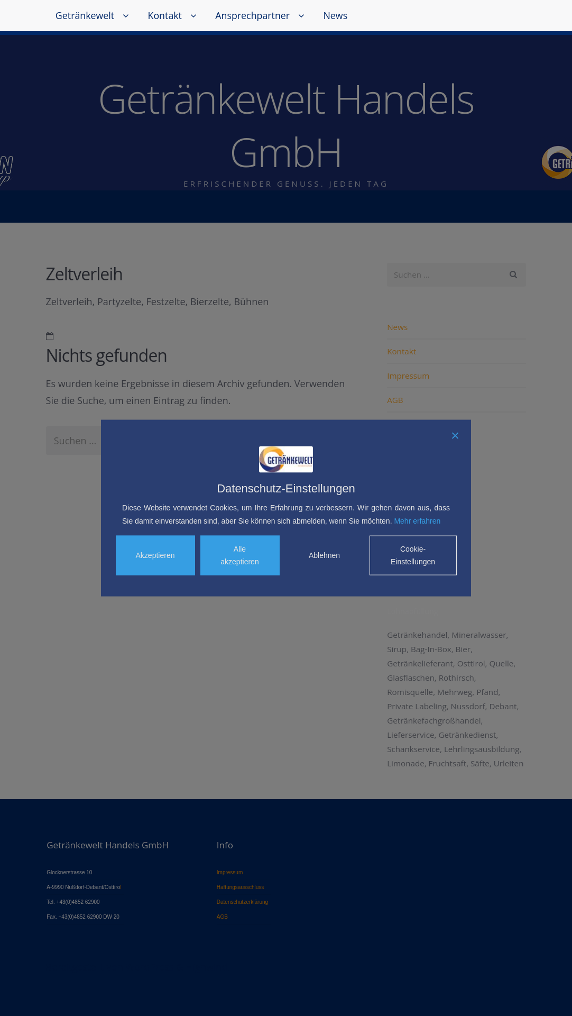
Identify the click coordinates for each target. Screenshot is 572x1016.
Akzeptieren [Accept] (155, 555)
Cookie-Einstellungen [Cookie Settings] (413, 555)
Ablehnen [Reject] (324, 555)
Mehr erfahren (417, 520)
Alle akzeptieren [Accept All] (239, 555)
